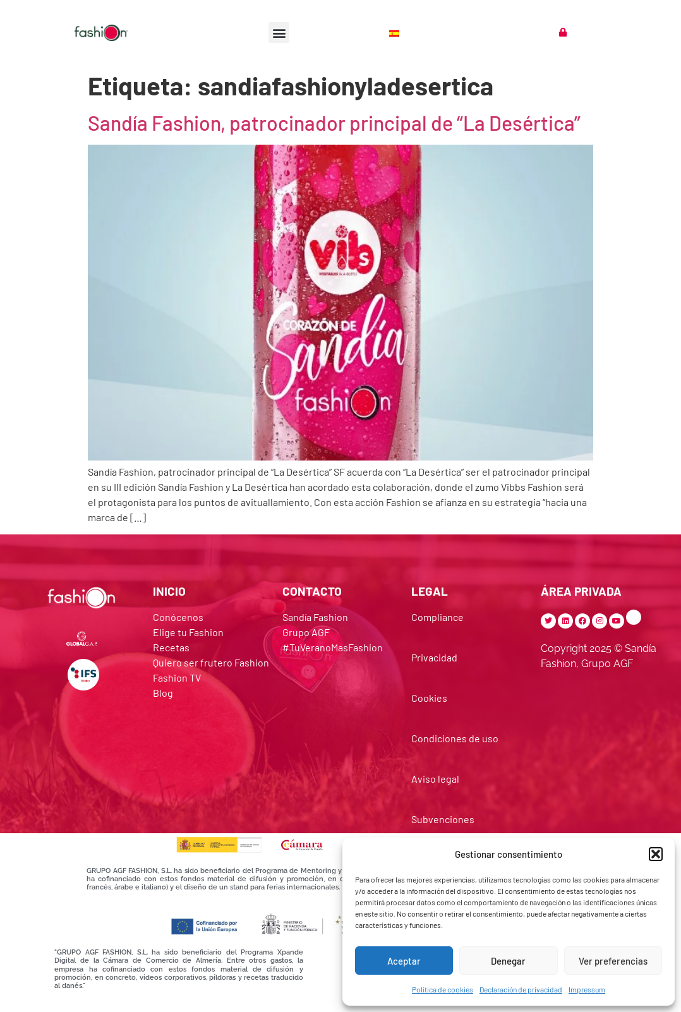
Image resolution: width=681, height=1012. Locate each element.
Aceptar (404, 961)
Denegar (508, 961)
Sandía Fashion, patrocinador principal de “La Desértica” (334, 123)
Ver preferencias (613, 961)
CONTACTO (312, 591)
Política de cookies (442, 989)
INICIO (169, 591)
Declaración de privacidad (520, 989)
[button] (655, 854)
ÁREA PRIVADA (581, 591)
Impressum (587, 989)
